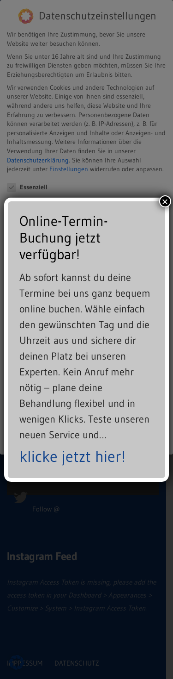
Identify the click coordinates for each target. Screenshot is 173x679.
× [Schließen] (165, 201)
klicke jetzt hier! (72, 456)
